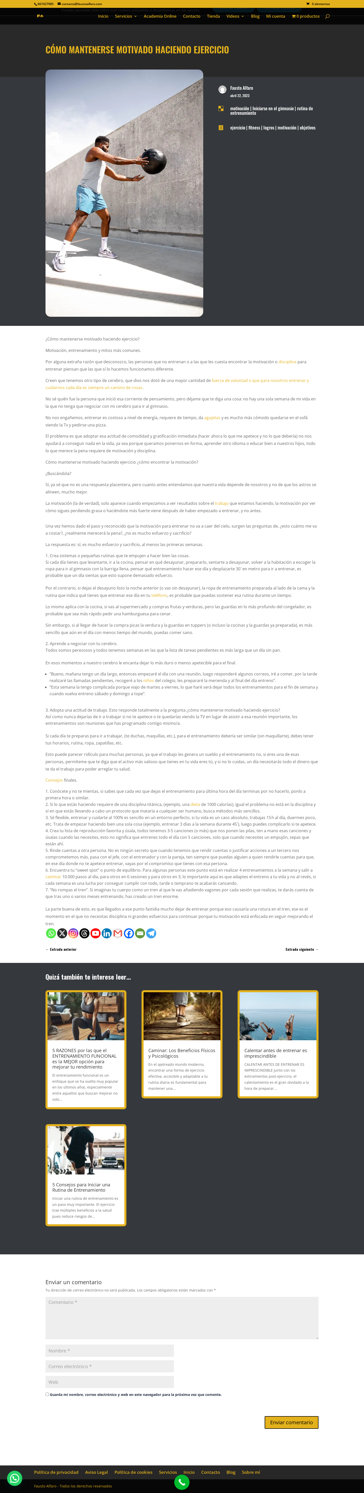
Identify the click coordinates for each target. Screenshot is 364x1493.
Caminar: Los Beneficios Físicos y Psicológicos (181, 1053)
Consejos (54, 780)
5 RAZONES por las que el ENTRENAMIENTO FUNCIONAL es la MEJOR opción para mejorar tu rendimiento (84, 1058)
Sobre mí (251, 1472)
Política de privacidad (56, 1472)
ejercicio (237, 127)
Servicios (123, 16)
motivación (239, 108)
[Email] (140, 933)
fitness (254, 127)
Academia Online (160, 16)
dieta (195, 804)
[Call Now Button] (182, 1482)
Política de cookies (133, 1472)
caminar (53, 876)
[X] (62, 933)
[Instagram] (73, 933)
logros (268, 127)
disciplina (288, 362)
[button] (14, 1478)
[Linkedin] (107, 933)
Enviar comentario (291, 1422)
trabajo (222, 503)
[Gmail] (118, 933)
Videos (232, 16)
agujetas (212, 417)
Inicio (103, 16)
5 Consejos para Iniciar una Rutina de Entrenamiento (81, 1187)
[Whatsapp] (51, 933)
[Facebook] (129, 933)
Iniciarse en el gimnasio (273, 108)
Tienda (213, 16)
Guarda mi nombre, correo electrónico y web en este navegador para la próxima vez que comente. (136, 1394)
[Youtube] (95, 933)
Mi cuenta (275, 16)
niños (148, 680)
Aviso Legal (96, 1472)
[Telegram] (151, 933)
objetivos (307, 127)
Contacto (191, 16)
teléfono (159, 595)
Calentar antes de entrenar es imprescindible (275, 1053)
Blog (255, 16)
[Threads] (84, 933)
